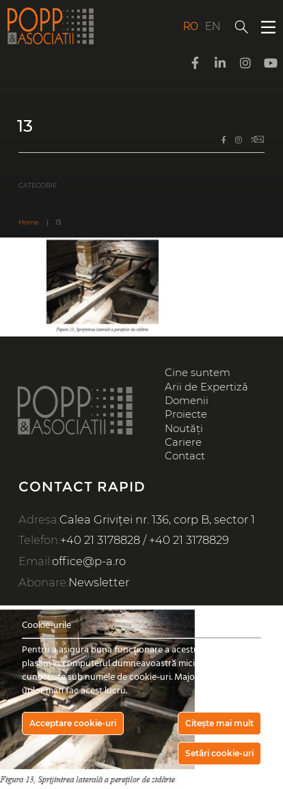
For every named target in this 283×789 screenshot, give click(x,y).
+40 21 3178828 (100, 540)
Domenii (186, 400)
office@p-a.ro (89, 561)
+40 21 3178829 (189, 540)
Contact (185, 456)
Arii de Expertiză (206, 387)
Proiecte (186, 414)
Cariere (183, 442)
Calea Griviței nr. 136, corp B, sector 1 (157, 519)
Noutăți (184, 428)
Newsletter (98, 582)
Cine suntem (197, 373)
